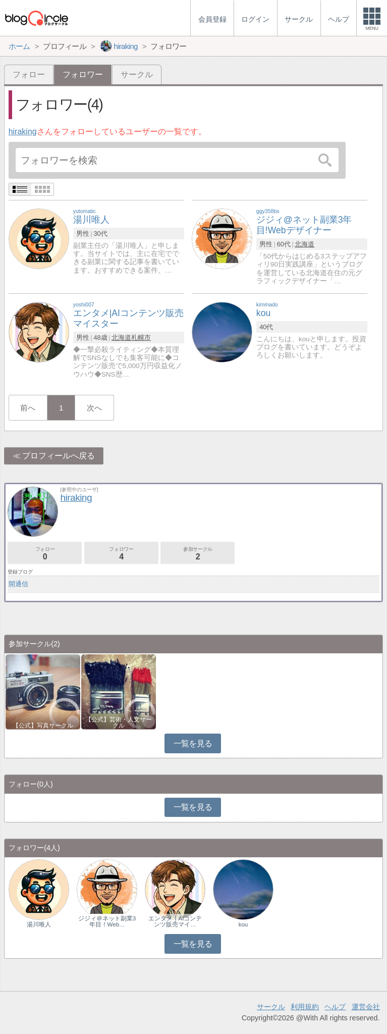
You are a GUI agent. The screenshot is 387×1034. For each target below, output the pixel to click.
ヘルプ (335, 1007)
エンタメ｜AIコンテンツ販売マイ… (175, 921)
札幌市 (141, 337)
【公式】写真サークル (43, 725)
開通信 (18, 584)
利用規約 (305, 1007)
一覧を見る (193, 743)
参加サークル (197, 553)
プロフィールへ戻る (58, 455)
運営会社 (366, 1007)
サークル (137, 74)
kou (243, 924)
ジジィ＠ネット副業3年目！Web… (107, 921)
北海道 (304, 244)
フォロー (29, 74)
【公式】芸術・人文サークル (118, 722)
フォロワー (121, 553)
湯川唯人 (39, 924)
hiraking (23, 131)
